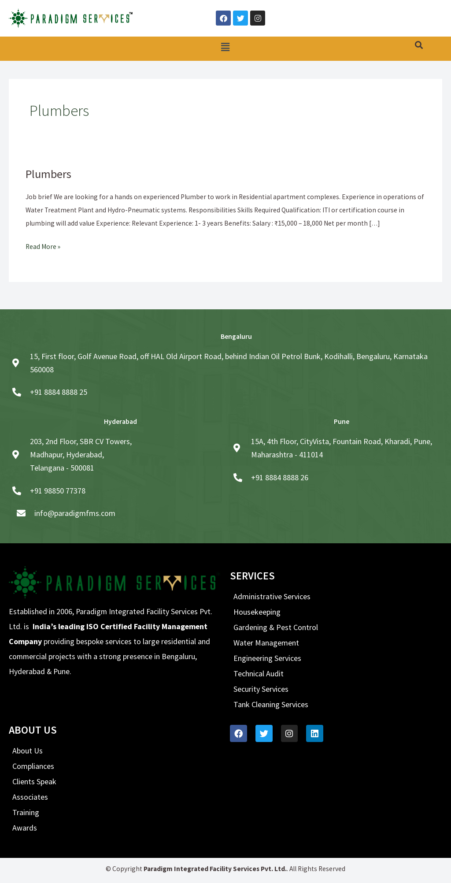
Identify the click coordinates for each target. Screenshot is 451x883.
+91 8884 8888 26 (279, 477)
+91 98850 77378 (57, 491)
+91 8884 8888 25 (58, 392)
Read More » (43, 245)
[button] (225, 47)
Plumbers (48, 174)
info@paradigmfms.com (74, 513)
